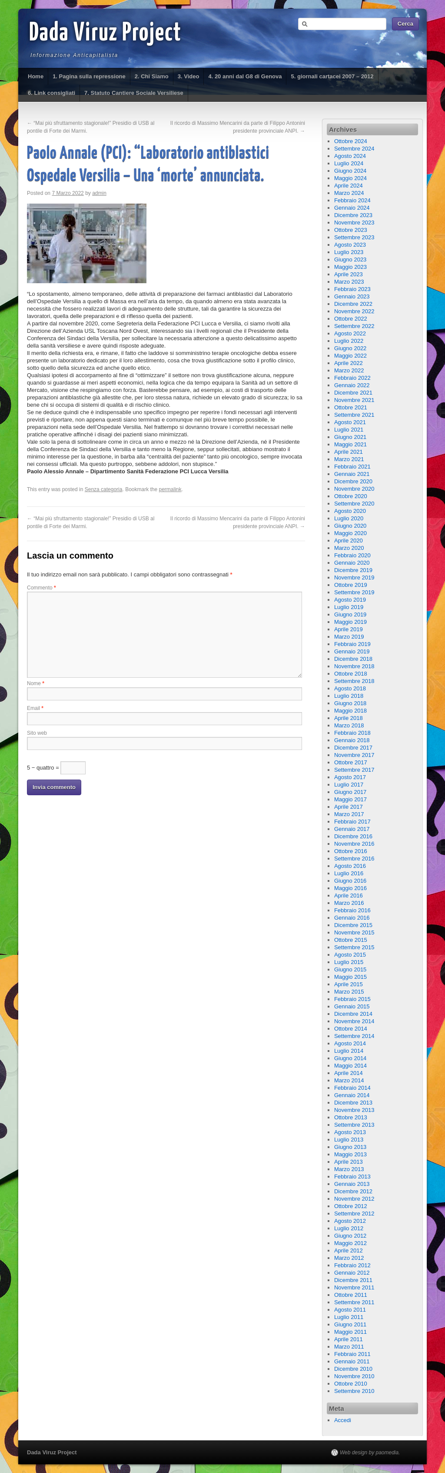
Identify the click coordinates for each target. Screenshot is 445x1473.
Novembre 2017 (354, 755)
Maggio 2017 (350, 799)
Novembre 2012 (354, 1198)
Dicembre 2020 (353, 481)
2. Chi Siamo (152, 76)
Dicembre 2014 (353, 1014)
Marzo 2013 (349, 1169)
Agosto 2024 (350, 156)
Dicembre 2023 (353, 215)
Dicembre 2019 (353, 570)
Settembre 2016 (354, 858)
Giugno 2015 (350, 969)
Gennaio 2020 (352, 562)
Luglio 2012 (348, 1228)
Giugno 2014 (350, 1058)
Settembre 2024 (354, 148)
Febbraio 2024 (352, 200)
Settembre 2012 (354, 1213)
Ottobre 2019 (350, 585)
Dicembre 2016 (353, 836)
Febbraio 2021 (352, 466)
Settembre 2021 (354, 415)
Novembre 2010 (354, 1376)
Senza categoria (104, 489)
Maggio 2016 (350, 888)
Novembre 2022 (354, 311)
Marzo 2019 (349, 636)
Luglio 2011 (348, 1317)
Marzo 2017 (349, 814)
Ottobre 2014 (350, 1028)
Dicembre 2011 (353, 1280)
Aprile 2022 (348, 363)
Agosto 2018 (350, 688)
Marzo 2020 (349, 548)
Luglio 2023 (348, 252)
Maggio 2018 (350, 710)
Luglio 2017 (348, 784)
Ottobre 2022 (350, 318)
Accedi (342, 1420)
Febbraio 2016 (352, 910)
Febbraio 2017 (352, 821)
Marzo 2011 (349, 1346)
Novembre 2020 (354, 488)
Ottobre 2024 (350, 141)
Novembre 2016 (354, 843)
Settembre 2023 (354, 237)
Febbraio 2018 (352, 733)
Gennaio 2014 (352, 1095)
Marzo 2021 (349, 459)
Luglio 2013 (348, 1139)
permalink (170, 489)
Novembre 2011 (354, 1287)
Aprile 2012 (348, 1250)
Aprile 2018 (348, 718)
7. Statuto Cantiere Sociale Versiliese (133, 93)
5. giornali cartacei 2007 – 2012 (332, 76)
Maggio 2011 (350, 1332)
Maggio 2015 (350, 977)
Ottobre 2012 (350, 1206)
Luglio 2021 (348, 429)
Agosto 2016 (350, 866)
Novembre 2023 (354, 222)
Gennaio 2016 (352, 917)
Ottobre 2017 (350, 762)
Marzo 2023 (349, 281)
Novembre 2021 (354, 400)
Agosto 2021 (350, 422)
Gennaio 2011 (352, 1361)
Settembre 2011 (354, 1302)
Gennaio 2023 (352, 296)
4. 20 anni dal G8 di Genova (245, 76)
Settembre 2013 (354, 1124)
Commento (41, 588)
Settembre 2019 (354, 592)
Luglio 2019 (348, 607)
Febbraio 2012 (352, 1265)
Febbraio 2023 (352, 289)
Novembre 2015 (354, 932)
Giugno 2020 (350, 525)
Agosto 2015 (350, 954)
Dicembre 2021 (353, 392)
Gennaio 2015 (352, 1006)
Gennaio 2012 (352, 1272)
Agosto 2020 (350, 511)
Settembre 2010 (354, 1391)
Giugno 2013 (350, 1147)
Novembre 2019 (354, 577)
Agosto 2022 (350, 333)
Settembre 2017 (354, 770)
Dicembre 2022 (353, 304)
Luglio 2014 (348, 1051)
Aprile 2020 (348, 540)
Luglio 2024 (348, 163)
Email (35, 708)
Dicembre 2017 (353, 747)
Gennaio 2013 (352, 1184)
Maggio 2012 (350, 1243)
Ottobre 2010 (350, 1383)
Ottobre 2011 (350, 1295)
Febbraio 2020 (352, 555)
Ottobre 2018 (350, 673)
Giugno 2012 (350, 1235)
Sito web (37, 733)
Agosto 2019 (350, 599)
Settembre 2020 (354, 503)
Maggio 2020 (350, 533)
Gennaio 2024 (352, 207)
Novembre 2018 (354, 666)
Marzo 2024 (349, 193)
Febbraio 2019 (352, 644)
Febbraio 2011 (352, 1354)
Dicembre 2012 (353, 1191)
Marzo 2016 (349, 903)
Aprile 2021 (348, 452)
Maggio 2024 (350, 178)
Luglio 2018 (348, 696)
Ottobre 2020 (350, 496)
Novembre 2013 (354, 1110)
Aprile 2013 (348, 1161)
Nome (35, 683)
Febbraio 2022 (352, 378)
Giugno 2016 (350, 880)
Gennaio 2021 (352, 474)
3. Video (188, 76)
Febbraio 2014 (352, 1088)
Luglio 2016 (348, 873)
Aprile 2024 (348, 185)
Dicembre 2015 (353, 925)
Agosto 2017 (350, 777)
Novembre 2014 (354, 1021)
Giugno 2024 (350, 170)
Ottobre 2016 (350, 851)
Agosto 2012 (350, 1221)
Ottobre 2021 (350, 407)
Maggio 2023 (350, 267)
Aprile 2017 (348, 806)
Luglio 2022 (348, 341)
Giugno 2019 (350, 614)
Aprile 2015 (348, 984)
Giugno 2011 (350, 1324)
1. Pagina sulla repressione (89, 76)
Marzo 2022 (349, 370)
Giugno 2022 (350, 348)
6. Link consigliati (51, 93)
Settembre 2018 (354, 681)
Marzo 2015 (349, 991)
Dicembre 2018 (353, 659)
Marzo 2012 (349, 1258)
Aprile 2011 (348, 1339)
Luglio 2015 (348, 962)
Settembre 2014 (354, 1036)
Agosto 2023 (350, 244)
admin (99, 193)
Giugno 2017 (350, 792)
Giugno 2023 (350, 259)
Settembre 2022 (354, 326)
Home (35, 76)
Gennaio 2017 (352, 829)
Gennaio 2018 (352, 740)
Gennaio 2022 (352, 385)
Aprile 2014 (348, 1073)
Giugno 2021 (350, 437)
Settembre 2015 (354, 947)
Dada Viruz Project (105, 33)
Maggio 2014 (350, 1065)
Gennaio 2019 (352, 651)
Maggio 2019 (350, 622)
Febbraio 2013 (352, 1176)
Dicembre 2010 (353, 1369)
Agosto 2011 (350, 1309)
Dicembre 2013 (353, 1102)
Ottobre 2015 (350, 940)
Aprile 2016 (348, 895)
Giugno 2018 (350, 703)
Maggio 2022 (350, 355)
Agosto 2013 (350, 1132)
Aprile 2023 (348, 274)
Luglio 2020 (348, 518)
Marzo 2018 (349, 725)
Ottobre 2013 (350, 1117)
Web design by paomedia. (370, 1453)
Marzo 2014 (349, 1080)
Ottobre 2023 (350, 230)
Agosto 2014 (350, 1043)
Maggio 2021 (350, 444)
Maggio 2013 (350, 1154)
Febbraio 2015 (352, 999)
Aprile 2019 (348, 629)
